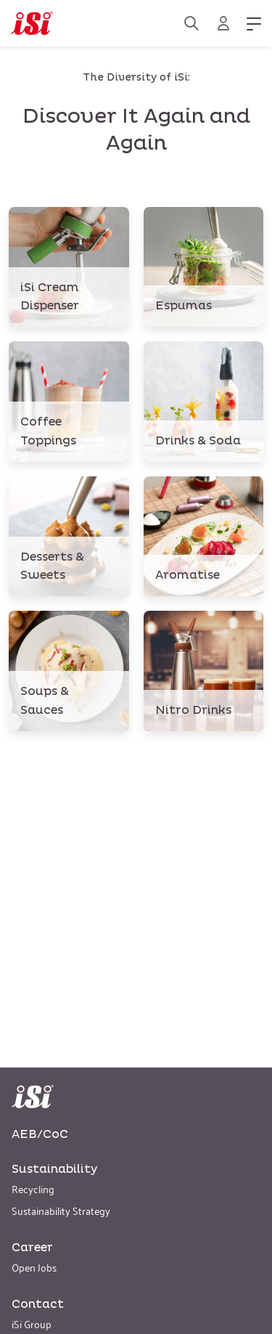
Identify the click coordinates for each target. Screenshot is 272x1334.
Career (32, 1247)
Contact (38, 1304)
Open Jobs (34, 1267)
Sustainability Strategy (61, 1210)
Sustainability (54, 1169)
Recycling (33, 1188)
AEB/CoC (40, 1134)
